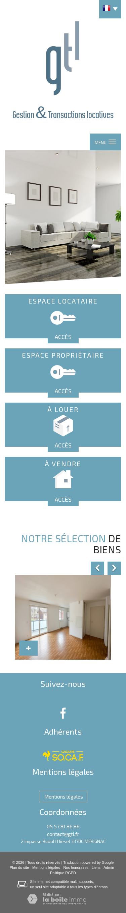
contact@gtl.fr (63, 834)
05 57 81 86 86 (63, 826)
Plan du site (19, 867)
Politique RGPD (63, 873)
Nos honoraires (75, 867)
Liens (96, 867)
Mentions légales (46, 867)
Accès (63, 336)
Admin (108, 867)
